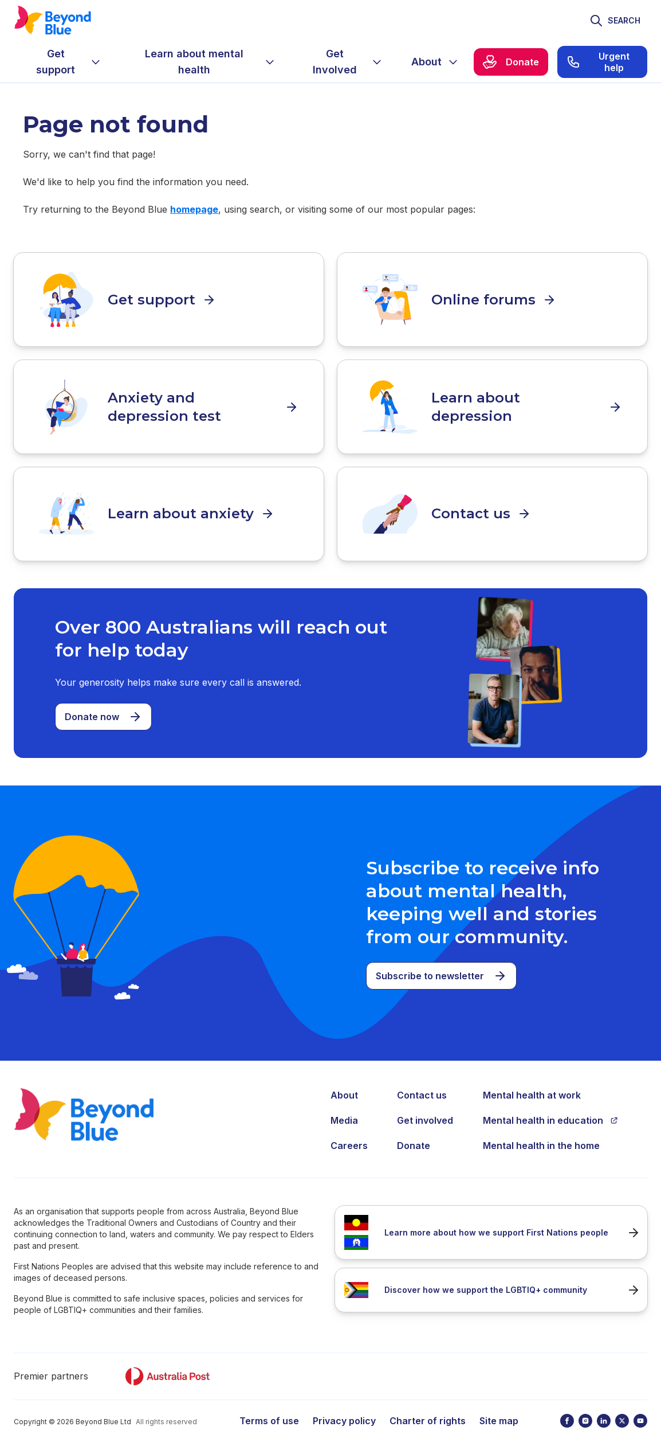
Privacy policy (344, 1415)
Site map (498, 1415)
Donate (413, 1140)
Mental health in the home (541, 1140)
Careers (349, 1140)
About (344, 1090)
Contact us (422, 1090)
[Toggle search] (615, 20)
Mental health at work (532, 1090)
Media (344, 1115)
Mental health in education (550, 1115)
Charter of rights (427, 1415)
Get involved (425, 1115)
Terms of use (269, 1415)
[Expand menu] (96, 62)
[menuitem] (65, 62)
